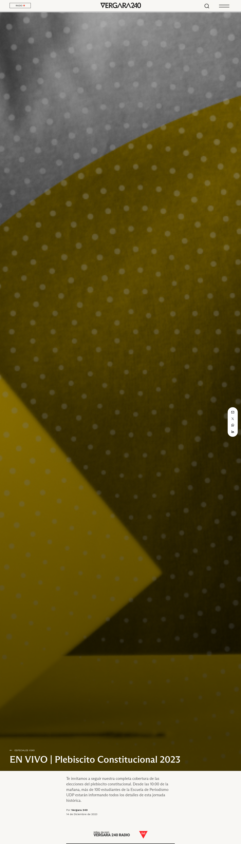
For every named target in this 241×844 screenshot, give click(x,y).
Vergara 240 (120, 5)
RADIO (20, 5)
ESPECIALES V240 (24, 750)
